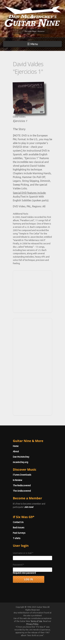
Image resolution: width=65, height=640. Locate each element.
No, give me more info (12, 631)
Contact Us (18, 522)
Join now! (28, 507)
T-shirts (16, 538)
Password (18, 564)
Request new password (24, 573)
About (16, 451)
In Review (17, 480)
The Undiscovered (22, 491)
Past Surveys (19, 533)
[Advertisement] (33, 291)
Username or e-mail (23, 553)
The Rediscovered (22, 485)
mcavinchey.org (20, 462)
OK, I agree (8, 637)
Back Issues (18, 527)
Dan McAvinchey (21, 457)
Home (16, 446)
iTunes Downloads (22, 475)
